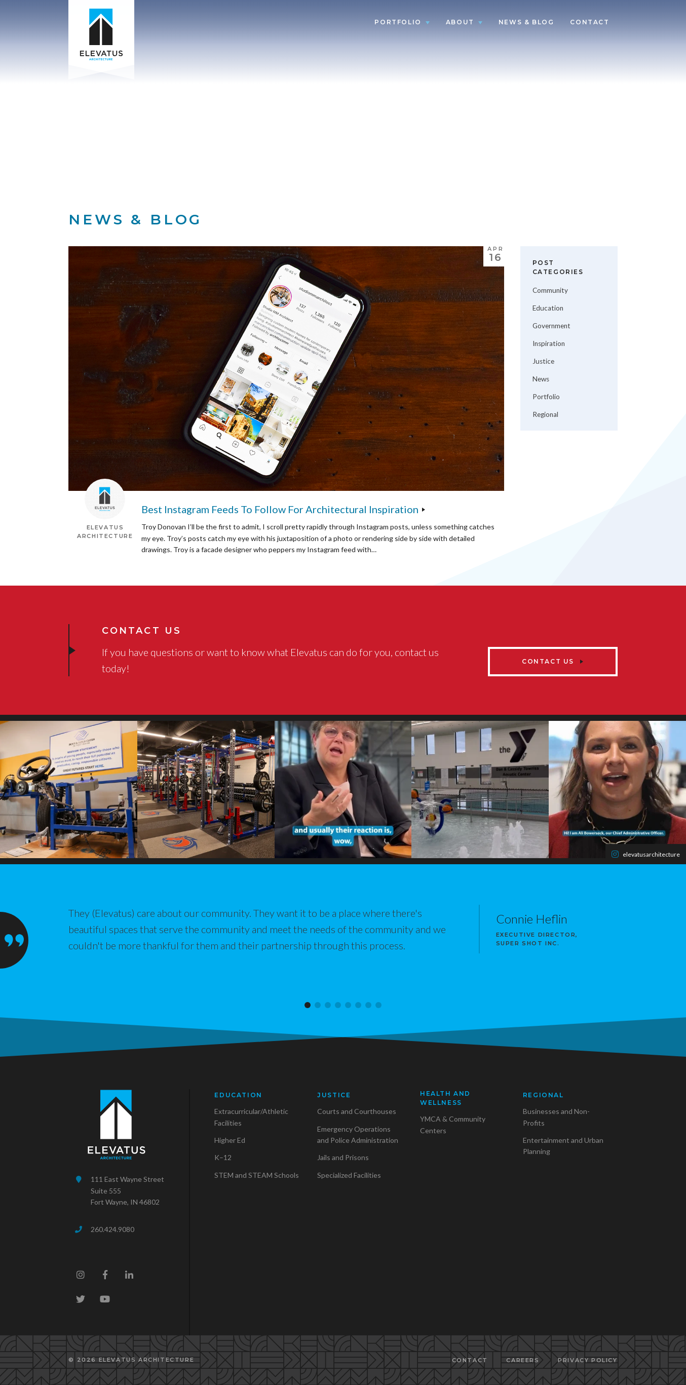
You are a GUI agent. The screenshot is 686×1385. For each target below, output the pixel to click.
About (460, 22)
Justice (543, 361)
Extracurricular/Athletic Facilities (251, 1117)
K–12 (223, 1157)
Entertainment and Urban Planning (563, 1146)
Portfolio (397, 22)
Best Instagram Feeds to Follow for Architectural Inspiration (279, 509)
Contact (589, 22)
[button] (307, 1005)
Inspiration (548, 343)
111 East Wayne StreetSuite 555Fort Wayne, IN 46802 (127, 1190)
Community (550, 290)
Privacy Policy (587, 1360)
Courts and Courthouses (356, 1111)
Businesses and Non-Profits (556, 1117)
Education (547, 308)
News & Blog (526, 22)
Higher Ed (229, 1140)
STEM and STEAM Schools (256, 1175)
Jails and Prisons (343, 1157)
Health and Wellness (445, 1098)
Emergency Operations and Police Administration (357, 1134)
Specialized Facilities (349, 1175)
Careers (522, 1360)
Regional (545, 414)
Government (551, 326)
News (540, 379)
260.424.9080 (112, 1229)
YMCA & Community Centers (452, 1124)
